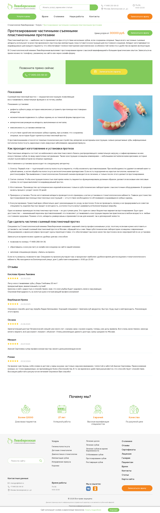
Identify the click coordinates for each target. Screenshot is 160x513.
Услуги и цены (23, 16)
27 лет (61, 417)
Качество (134, 417)
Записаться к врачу (140, 16)
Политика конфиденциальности (80, 506)
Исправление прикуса (61, 462)
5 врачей (98, 417)
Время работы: (59, 483)
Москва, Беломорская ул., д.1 (116, 9)
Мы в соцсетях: (93, 484)
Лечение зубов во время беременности (97, 450)
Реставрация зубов (94, 462)
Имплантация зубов (60, 458)
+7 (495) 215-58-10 (111, 6)
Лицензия (126, 454)
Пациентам (127, 462)
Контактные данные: (18, 478)
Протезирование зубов (96, 458)
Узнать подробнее (93, 510)
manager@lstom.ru (17, 483)
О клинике (59, 16)
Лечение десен (92, 441)
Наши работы (77, 16)
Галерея (126, 458)
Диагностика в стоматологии (64, 454)
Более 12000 (25, 417)
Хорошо (113, 510)
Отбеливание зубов (94, 455)
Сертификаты (129, 450)
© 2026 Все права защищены (80, 499)
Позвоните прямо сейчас (36, 68)
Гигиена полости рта (61, 447)
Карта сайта (128, 479)
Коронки (55, 466)
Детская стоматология (62, 450)
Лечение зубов (92, 445)
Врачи (45, 16)
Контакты (94, 16)
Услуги (55, 441)
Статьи (125, 475)
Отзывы (125, 445)
